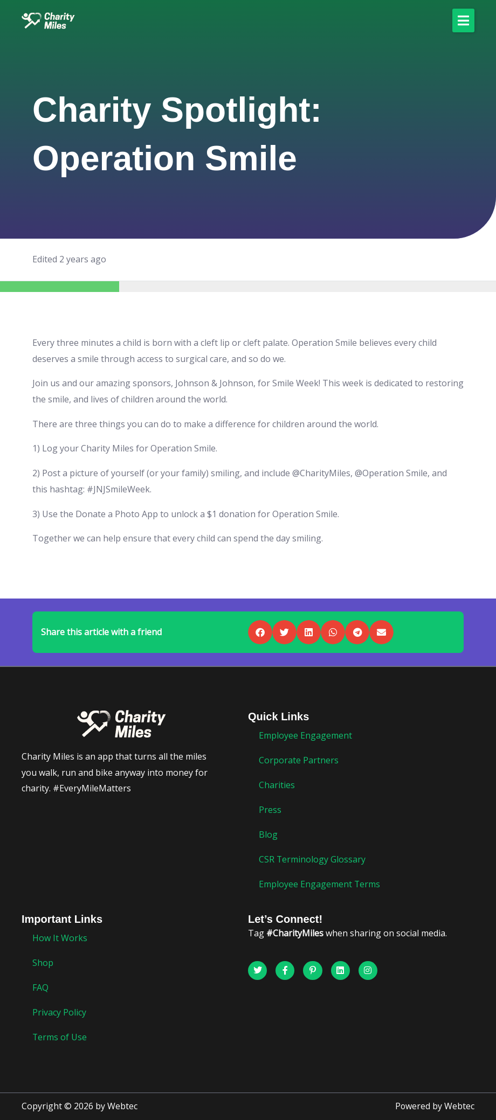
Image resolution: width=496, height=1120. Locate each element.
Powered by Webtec (434, 1106)
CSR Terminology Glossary (312, 859)
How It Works (59, 938)
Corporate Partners (299, 760)
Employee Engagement (305, 735)
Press (270, 810)
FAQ (40, 987)
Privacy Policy (59, 1012)
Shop (42, 963)
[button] (463, 20)
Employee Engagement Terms (320, 884)
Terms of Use (59, 1037)
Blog (268, 834)
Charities (277, 785)
